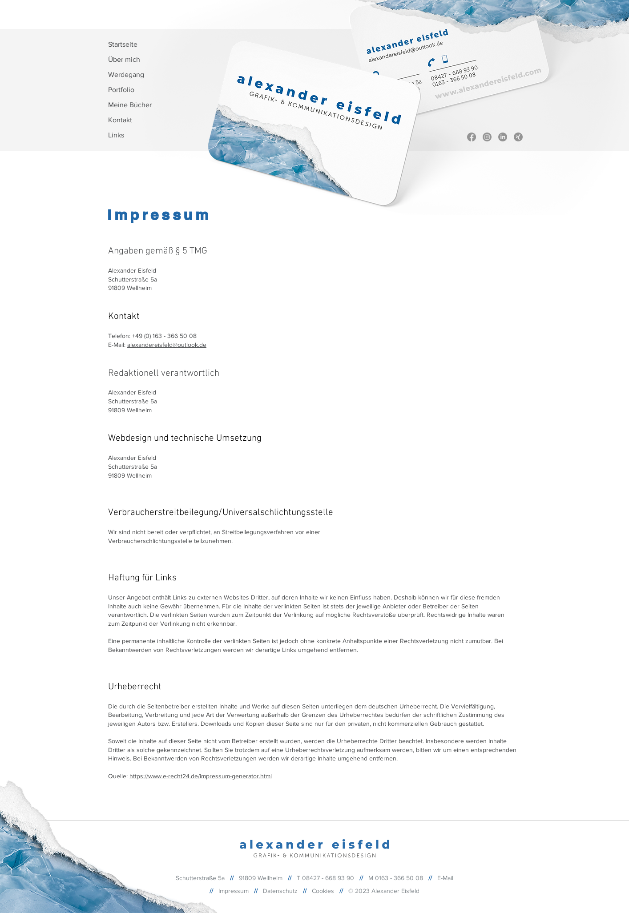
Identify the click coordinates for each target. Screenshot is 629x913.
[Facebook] (471, 137)
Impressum (233, 890)
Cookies (323, 890)
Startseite (122, 44)
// (256, 890)
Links (116, 135)
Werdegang (126, 74)
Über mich (124, 59)
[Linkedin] (502, 137)
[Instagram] (487, 137)
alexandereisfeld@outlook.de (166, 344)
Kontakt (120, 120)
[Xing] (518, 137)
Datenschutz (280, 890)
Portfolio (121, 89)
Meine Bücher (130, 105)
